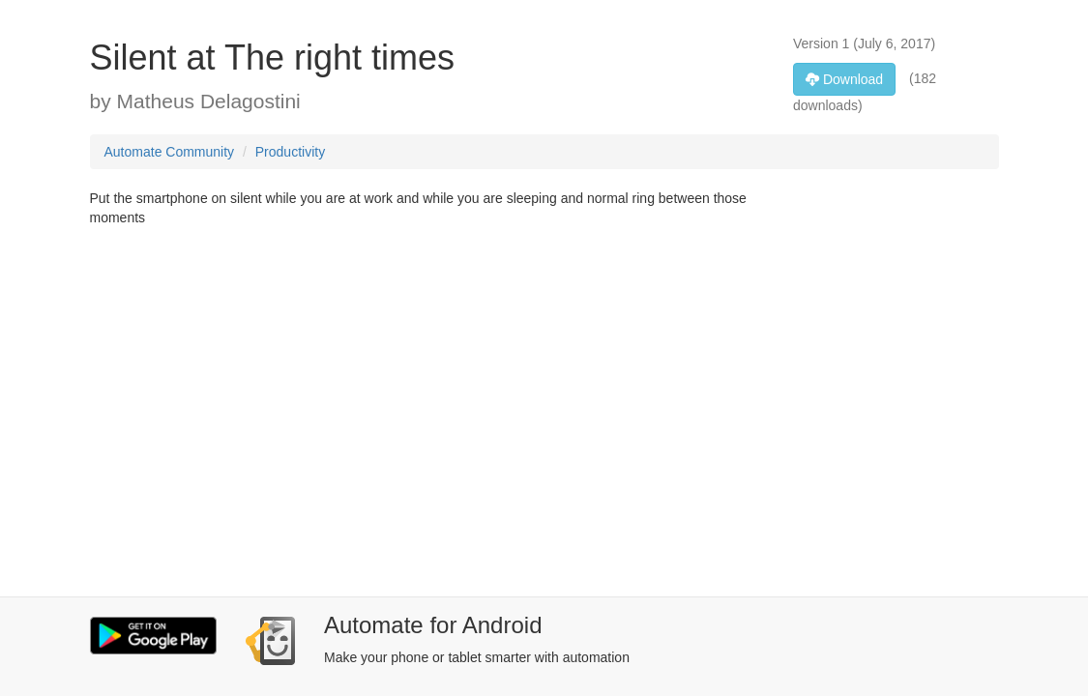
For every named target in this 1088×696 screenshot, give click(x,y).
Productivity (290, 152)
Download (844, 79)
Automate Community (169, 152)
